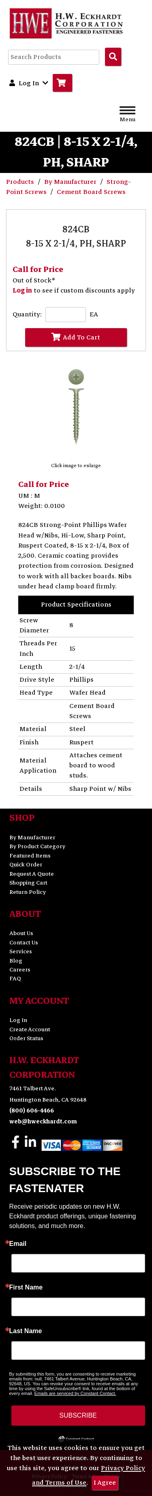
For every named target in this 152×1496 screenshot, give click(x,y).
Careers (19, 969)
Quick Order (25, 864)
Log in (22, 290)
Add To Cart (75, 337)
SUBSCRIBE (77, 1415)
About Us (21, 933)
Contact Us (23, 942)
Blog (15, 960)
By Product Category (37, 846)
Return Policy (27, 892)
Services (20, 951)
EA (94, 315)
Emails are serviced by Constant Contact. (75, 1393)
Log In (18, 1020)
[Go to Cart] (62, 83)
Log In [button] (28, 82)
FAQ (15, 978)
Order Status (26, 1038)
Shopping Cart (28, 882)
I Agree (105, 1482)
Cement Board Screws (91, 192)
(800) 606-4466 (31, 1110)
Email (18, 1244)
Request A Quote (31, 874)
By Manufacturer (71, 182)
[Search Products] (113, 56)
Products (21, 182)
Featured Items (30, 855)
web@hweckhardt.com (43, 1121)
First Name (26, 1287)
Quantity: (27, 315)
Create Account (29, 1029)
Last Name (25, 1331)
